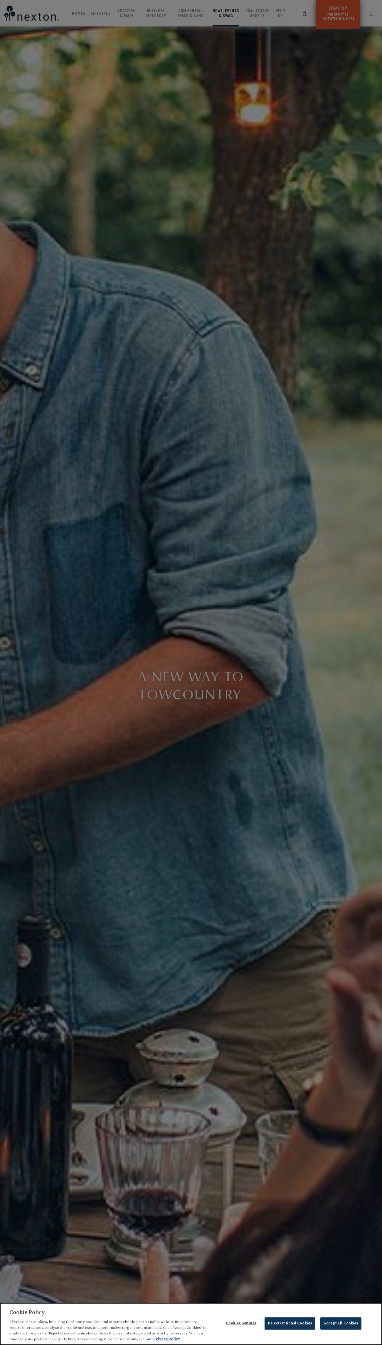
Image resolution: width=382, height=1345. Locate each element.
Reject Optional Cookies (290, 1324)
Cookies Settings (241, 1324)
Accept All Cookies (341, 1324)
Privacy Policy (166, 1340)
